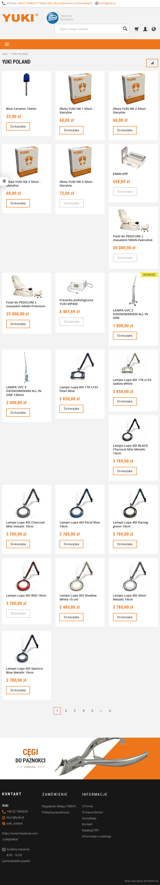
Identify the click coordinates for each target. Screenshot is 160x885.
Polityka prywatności (55, 811)
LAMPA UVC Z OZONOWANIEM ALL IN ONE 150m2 (23, 391)
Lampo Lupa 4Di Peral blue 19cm (80, 524)
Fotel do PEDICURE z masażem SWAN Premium (25, 304)
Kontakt (87, 823)
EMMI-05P (120, 174)
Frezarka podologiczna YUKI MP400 (76, 302)
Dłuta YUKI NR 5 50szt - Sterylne (77, 183)
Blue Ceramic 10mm (21, 108)
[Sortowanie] (152, 63)
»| (110, 711)
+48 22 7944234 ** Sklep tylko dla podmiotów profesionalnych (54, 3)
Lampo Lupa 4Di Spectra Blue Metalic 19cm (24, 670)
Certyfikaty (89, 817)
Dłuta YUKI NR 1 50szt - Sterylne (77, 110)
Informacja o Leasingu (96, 835)
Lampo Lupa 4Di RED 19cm (26, 595)
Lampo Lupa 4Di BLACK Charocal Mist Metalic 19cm (130, 449)
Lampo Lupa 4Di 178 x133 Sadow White (132, 382)
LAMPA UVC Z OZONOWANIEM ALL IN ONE (130, 314)
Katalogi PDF (90, 829)
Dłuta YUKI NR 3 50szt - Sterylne (23, 183)
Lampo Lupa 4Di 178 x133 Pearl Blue (79, 389)
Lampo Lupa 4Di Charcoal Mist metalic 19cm (25, 524)
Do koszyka (18, 126)
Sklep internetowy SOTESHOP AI (141, 880)
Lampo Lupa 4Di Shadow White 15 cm (78, 597)
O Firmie (87, 805)
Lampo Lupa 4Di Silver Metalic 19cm (129, 597)
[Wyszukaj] (125, 29)
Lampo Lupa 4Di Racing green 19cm (130, 524)
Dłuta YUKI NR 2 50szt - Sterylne (130, 110)
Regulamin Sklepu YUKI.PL (59, 805)
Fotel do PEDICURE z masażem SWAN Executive (133, 238)
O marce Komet (92, 811)
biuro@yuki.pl (107, 3)
